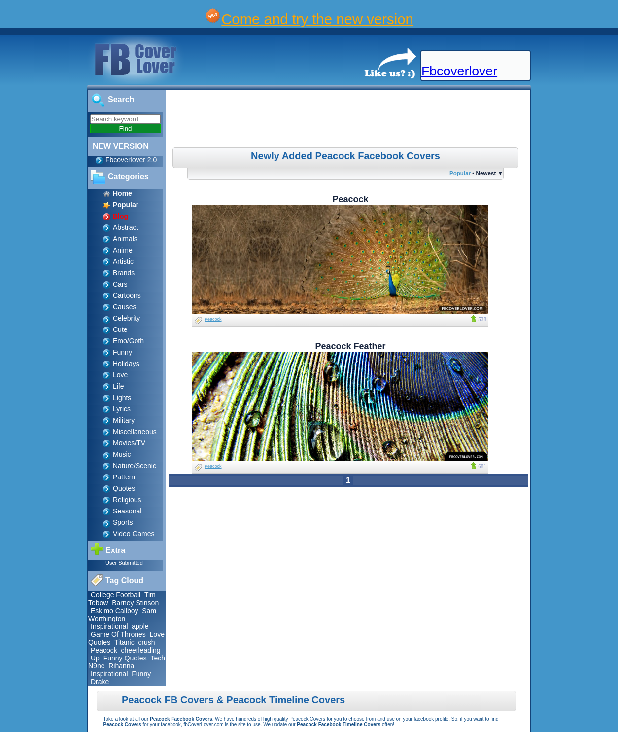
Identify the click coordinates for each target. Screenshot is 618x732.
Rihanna (121, 666)
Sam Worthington (122, 614)
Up (95, 658)
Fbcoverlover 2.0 (131, 160)
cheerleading (140, 650)
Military (124, 420)
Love (120, 375)
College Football (115, 595)
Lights (122, 398)
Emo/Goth (128, 341)
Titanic (124, 642)
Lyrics (122, 409)
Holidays (126, 363)
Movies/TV (129, 443)
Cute (120, 329)
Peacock (104, 650)
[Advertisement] (349, 120)
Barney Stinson (135, 603)
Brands (124, 273)
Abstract (125, 227)
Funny (122, 352)
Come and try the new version (317, 19)
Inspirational (109, 626)
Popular (460, 173)
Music (122, 454)
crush (146, 642)
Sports (123, 522)
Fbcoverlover (459, 71)
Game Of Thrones (118, 634)
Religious (127, 500)
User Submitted (124, 563)
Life (118, 386)
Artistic (123, 261)
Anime (123, 250)
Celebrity (126, 318)
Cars (120, 284)
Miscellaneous (135, 432)
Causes (124, 307)
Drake (100, 682)
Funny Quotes (125, 658)
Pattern (124, 477)
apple (140, 626)
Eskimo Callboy (114, 611)
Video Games (134, 534)
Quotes (124, 488)
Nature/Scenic (134, 466)
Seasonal (127, 511)
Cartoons (127, 295)
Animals (125, 239)
